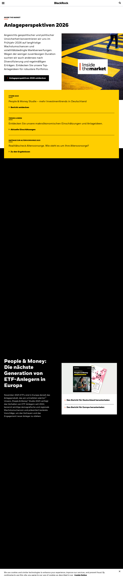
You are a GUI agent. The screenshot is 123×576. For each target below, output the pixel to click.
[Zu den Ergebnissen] (19, 152)
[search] (120, 3)
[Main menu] (3, 3)
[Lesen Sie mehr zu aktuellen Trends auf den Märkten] (22, 130)
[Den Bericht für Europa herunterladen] (84, 407)
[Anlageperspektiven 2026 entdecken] (26, 78)
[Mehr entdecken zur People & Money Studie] (19, 107)
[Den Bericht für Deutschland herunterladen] (87, 400)
